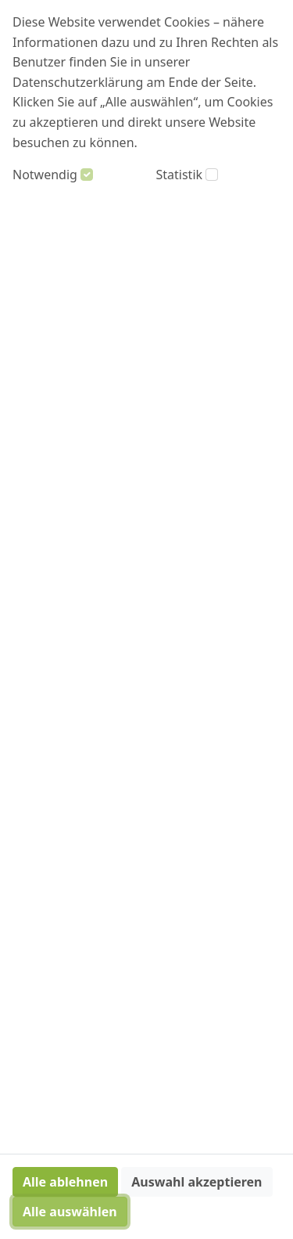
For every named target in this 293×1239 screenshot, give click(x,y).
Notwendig (45, 174)
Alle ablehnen (65, 1181)
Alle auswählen (70, 1211)
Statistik (179, 174)
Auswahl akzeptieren (196, 1181)
